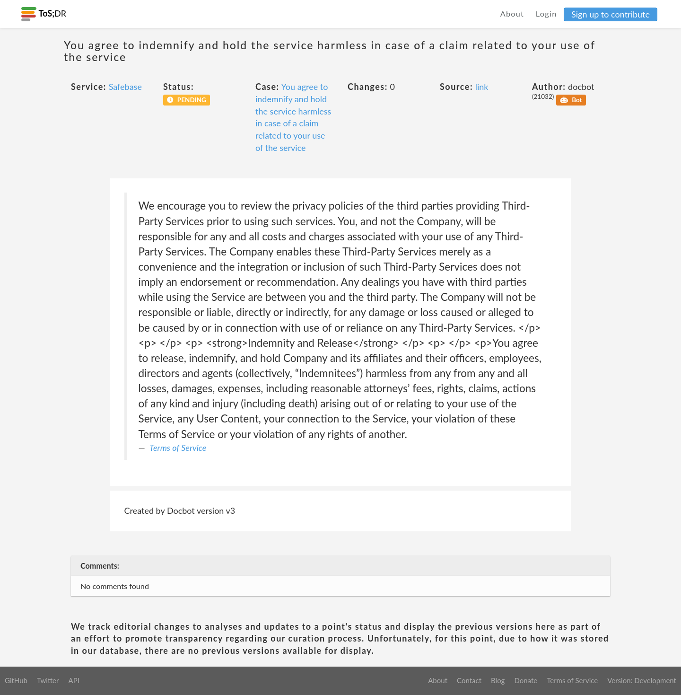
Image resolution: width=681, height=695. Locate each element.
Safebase (125, 86)
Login (546, 13)
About (512, 13)
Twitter (48, 680)
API (73, 680)
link (482, 86)
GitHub (16, 680)
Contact (469, 680)
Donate (525, 680)
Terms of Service (177, 447)
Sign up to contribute (610, 14)
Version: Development (641, 680)
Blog (498, 680)
